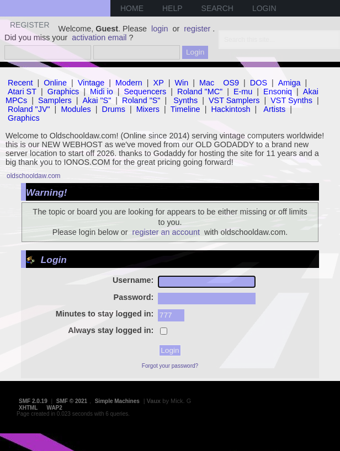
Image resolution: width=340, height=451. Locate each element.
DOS (258, 82)
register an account (166, 232)
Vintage (91, 82)
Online (55, 82)
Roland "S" (141, 100)
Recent (20, 82)
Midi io (101, 91)
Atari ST (22, 91)
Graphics (63, 91)
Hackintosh (230, 109)
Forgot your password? (170, 366)
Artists (274, 109)
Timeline (185, 109)
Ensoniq (277, 91)
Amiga (289, 82)
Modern (128, 82)
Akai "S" (96, 100)
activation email (99, 37)
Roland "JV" (29, 109)
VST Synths (291, 100)
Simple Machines (117, 401)
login (159, 28)
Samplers (55, 100)
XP (158, 82)
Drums (113, 109)
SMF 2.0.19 (33, 401)
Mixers (148, 109)
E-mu (242, 91)
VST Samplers (234, 100)
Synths (185, 100)
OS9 (231, 82)
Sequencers (145, 91)
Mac (206, 82)
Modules (76, 109)
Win (182, 82)
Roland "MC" (199, 91)
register (197, 28)
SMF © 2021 (71, 401)
